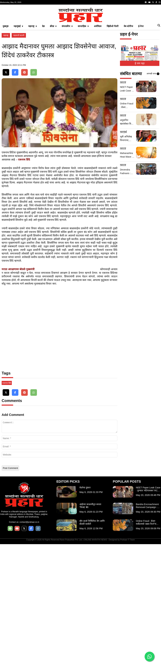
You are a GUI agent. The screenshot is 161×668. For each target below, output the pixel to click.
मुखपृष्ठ (5, 72)
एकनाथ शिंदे (6, 507)
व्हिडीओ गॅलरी (112, 72)
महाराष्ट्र (5, 81)
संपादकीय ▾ (67, 72)
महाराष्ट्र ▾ (32, 72)
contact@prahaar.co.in (29, 646)
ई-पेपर (141, 72)
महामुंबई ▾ (18, 72)
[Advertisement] (80, 29)
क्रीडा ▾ (53, 72)
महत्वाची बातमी (18, 81)
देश (43, 72)
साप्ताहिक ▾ (83, 72)
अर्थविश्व (97, 72)
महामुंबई (123, 177)
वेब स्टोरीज (128, 72)
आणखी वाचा (153, 119)
